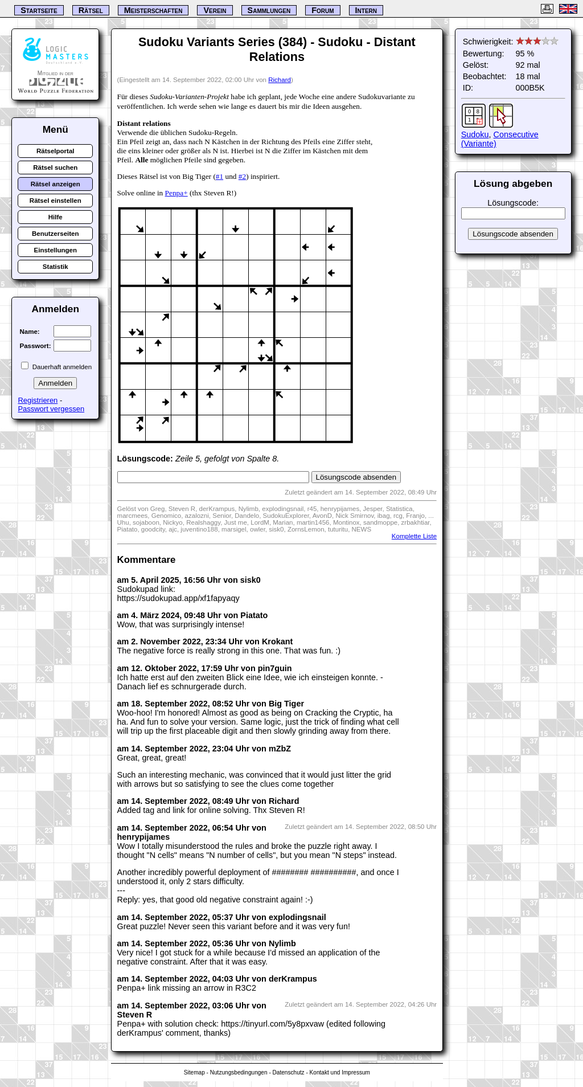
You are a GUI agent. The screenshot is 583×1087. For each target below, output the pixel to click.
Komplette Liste (414, 536)
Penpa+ (176, 193)
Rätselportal (55, 151)
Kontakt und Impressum (340, 1072)
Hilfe (55, 217)
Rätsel (91, 10)
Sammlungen (269, 10)
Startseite (38, 10)
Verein (214, 10)
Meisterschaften (153, 10)
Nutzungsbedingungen (239, 1072)
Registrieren (38, 400)
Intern (366, 10)
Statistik (55, 266)
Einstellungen (55, 250)
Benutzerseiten (55, 233)
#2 (242, 176)
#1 (219, 176)
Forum (322, 10)
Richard (279, 79)
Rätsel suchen (55, 167)
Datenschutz (289, 1072)
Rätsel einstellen (55, 200)
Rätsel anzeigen (55, 184)
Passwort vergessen (51, 408)
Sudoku (475, 134)
